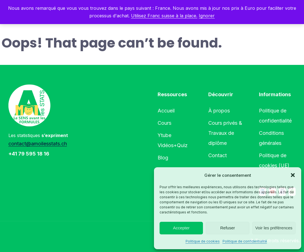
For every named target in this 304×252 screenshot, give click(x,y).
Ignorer (207, 15)
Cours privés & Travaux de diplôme (225, 133)
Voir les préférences (274, 227)
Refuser (227, 227)
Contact (217, 155)
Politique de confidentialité (245, 241)
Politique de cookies (203, 241)
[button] (293, 175)
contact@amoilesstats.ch (37, 144)
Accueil (166, 111)
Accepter (181, 227)
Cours (164, 123)
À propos (219, 111)
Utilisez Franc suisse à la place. (164, 15)
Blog (163, 158)
